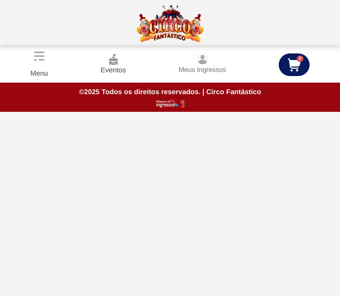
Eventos (112, 64)
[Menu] (39, 56)
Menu (39, 73)
